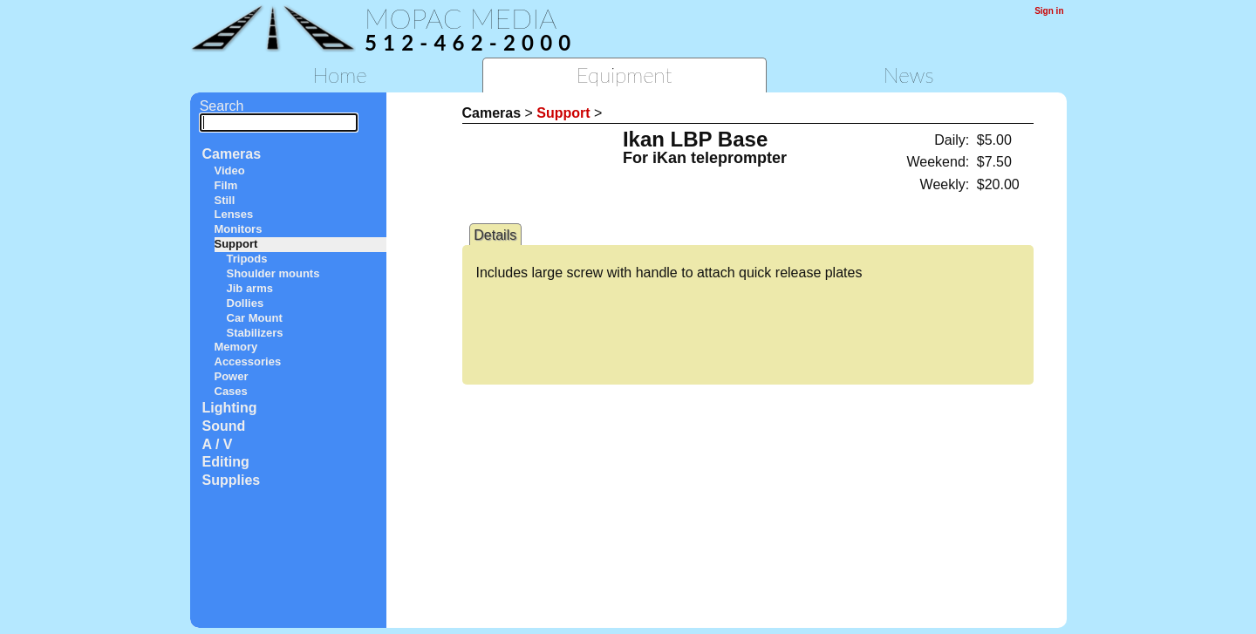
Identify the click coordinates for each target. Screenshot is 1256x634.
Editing (225, 461)
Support (236, 243)
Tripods (247, 258)
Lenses (234, 214)
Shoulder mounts (273, 273)
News (909, 74)
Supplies (231, 480)
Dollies (245, 303)
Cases (231, 391)
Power (232, 376)
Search (279, 114)
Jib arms (250, 288)
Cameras (232, 154)
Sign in (1048, 11)
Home (339, 74)
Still (225, 200)
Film (226, 185)
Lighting (229, 407)
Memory (236, 346)
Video (230, 170)
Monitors (239, 228)
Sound (224, 426)
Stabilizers (255, 332)
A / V (217, 444)
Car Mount (255, 317)
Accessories (248, 361)
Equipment (624, 74)
